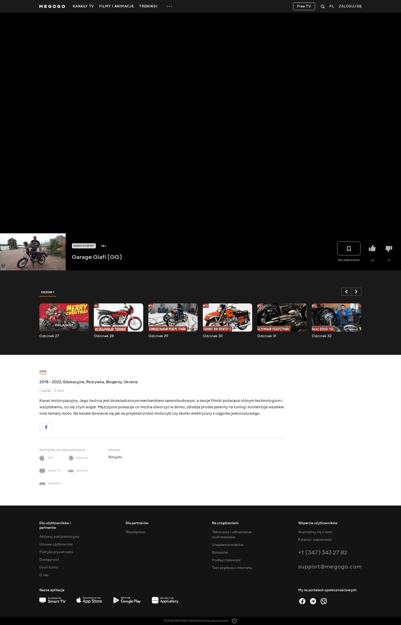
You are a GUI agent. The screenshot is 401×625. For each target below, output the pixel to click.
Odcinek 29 (158, 336)
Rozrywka (95, 382)
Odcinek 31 (266, 336)
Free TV (304, 6)
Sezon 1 (48, 292)
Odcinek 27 (49, 336)
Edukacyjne (73, 382)
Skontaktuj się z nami (315, 532)
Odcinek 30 (213, 336)
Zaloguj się (350, 6)
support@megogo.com (330, 567)
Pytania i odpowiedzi (315, 540)
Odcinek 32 (321, 336)
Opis (43, 372)
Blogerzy (114, 382)
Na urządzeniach (225, 523)
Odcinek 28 (104, 336)
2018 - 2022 (50, 382)
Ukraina (131, 382)
